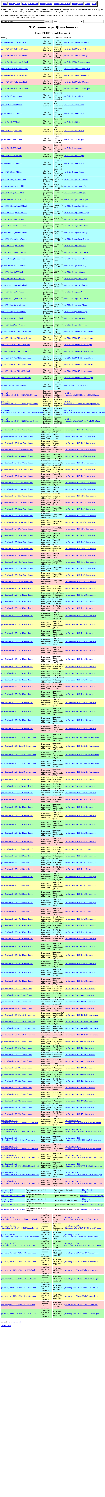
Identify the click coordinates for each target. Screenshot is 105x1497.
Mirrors (87, 4)
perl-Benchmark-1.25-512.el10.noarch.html (17, 780)
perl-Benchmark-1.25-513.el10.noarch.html (17, 667)
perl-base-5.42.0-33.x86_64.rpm (92, 1196)
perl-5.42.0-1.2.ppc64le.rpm (74, 131)
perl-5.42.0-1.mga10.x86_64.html (13, 199)
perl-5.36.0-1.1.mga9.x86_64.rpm (76, 252)
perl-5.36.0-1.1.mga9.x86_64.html (13, 252)
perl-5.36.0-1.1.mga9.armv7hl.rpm (76, 239)
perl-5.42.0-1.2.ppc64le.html (11, 131)
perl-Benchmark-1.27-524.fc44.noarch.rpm (80, 456)
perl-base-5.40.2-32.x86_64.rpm (92, 1205)
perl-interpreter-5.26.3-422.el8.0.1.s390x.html (18, 1305)
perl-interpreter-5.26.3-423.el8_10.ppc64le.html (18, 1261)
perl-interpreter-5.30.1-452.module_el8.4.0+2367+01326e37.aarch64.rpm (82, 1236)
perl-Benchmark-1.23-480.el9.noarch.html (16, 1068)
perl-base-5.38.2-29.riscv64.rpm (91, 1209)
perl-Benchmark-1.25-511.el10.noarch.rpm (80, 849)
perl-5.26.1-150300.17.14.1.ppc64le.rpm (78, 338)
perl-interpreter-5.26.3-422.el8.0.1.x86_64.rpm (81, 1313)
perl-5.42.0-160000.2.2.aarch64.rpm (77, 69)
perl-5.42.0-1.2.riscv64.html (11, 139)
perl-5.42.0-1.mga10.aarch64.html (13, 180)
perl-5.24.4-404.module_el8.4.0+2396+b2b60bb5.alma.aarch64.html (22, 411)
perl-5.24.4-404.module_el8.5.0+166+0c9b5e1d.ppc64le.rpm (82, 403)
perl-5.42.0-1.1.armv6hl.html (11, 163)
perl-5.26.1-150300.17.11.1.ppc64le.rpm (78, 364)
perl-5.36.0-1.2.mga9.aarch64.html (14, 206)
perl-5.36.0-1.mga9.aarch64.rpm (75, 259)
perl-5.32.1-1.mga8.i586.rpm (74, 318)
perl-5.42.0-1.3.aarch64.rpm (74, 96)
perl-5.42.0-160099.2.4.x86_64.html (14, 62)
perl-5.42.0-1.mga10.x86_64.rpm (76, 199)
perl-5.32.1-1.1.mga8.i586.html (12, 292)
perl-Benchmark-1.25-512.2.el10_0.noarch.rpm (82, 737)
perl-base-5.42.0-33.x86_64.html (13, 1196)
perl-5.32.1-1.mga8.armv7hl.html (13, 312)
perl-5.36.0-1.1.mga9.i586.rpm (75, 246)
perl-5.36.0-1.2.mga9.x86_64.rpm (76, 226)
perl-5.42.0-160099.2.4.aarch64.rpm (77, 42)
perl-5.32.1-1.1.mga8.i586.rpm (75, 292)
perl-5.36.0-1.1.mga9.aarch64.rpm (76, 232)
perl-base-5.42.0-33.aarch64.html (7, 1191)
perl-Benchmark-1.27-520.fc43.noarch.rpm (80, 509)
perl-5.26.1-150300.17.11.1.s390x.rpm (78, 371)
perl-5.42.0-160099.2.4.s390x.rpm (76, 55)
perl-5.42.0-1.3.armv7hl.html (11, 113)
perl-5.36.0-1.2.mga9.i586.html (12, 219)
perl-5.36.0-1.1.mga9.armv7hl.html (14, 239)
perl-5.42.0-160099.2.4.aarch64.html (14, 42)
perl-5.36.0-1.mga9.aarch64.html (13, 259)
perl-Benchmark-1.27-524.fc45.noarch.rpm (80, 430)
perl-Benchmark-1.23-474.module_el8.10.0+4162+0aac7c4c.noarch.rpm (83, 1122)
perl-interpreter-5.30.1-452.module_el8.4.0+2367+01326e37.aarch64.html (20, 1236)
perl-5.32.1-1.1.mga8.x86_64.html (13, 298)
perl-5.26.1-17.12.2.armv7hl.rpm (76, 385)
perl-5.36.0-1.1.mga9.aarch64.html (14, 232)
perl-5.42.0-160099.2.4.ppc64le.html (14, 49)
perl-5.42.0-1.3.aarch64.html (11, 96)
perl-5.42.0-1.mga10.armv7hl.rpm (76, 186)
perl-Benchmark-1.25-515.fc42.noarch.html (17, 562)
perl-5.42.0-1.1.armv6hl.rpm (74, 163)
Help (94, 4)
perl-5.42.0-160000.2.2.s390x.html (14, 82)
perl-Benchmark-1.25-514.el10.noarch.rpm (80, 588)
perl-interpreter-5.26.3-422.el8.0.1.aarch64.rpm (81, 1287)
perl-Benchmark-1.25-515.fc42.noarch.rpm (80, 562)
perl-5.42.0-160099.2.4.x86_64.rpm (77, 62)
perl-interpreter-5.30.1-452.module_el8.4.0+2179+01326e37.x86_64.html (19, 1244)
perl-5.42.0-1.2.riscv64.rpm (74, 139)
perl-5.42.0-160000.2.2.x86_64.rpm (77, 88)
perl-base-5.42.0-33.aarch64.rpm (86, 1191)
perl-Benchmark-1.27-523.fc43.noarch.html (17, 483)
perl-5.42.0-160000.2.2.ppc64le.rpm (77, 75)
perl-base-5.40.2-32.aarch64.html (7, 1200)
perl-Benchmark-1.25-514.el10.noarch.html (17, 588)
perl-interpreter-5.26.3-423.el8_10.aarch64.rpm (81, 1253)
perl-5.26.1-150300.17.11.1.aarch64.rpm (78, 358)
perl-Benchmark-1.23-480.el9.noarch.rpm (80, 1068)
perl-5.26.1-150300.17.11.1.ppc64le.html (16, 364)
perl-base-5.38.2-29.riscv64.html (13, 1209)
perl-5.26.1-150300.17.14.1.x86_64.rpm (78, 351)
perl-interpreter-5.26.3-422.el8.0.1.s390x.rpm (81, 1305)
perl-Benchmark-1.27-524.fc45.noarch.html (17, 430)
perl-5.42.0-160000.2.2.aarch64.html (14, 69)
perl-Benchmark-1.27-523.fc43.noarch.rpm (80, 483)
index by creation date (62, 4)
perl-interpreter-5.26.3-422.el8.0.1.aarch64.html (18, 1287)
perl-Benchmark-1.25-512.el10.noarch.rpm (80, 780)
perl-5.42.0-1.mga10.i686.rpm (75, 193)
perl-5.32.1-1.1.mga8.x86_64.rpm (76, 298)
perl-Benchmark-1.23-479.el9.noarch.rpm (80, 1094)
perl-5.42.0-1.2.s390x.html (11, 148)
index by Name (77, 4)
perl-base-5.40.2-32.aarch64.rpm (86, 1200)
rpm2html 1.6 (16, 1322)
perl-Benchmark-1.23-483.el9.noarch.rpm (80, 989)
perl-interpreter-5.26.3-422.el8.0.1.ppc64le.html (18, 1296)
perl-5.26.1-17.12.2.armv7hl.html (13, 385)
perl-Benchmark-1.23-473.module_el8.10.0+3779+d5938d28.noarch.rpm (83, 1156)
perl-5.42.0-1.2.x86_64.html (11, 156)
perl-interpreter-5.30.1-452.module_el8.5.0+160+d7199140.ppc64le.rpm (82, 1227)
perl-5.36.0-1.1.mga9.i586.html (12, 246)
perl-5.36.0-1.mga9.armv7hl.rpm (75, 265)
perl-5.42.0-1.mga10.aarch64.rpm (76, 180)
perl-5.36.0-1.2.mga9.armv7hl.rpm (76, 213)
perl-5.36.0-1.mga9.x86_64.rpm (75, 279)
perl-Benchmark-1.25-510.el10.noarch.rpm (80, 919)
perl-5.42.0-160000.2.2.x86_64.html (14, 88)
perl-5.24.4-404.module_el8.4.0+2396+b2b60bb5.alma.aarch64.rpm (84, 411)
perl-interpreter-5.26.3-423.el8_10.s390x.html (18, 1270)
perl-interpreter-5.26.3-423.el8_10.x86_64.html (18, 1279)
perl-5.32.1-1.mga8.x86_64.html (13, 325)
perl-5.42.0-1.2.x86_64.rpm (74, 156)
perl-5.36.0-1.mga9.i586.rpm (74, 272)
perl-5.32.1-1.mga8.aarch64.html (13, 305)
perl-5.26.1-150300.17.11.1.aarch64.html (16, 358)
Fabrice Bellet (6, 1326)
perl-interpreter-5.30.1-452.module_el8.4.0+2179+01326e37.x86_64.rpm (82, 1244)
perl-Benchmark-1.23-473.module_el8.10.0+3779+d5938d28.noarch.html (20, 1156)
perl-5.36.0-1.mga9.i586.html (12, 272)
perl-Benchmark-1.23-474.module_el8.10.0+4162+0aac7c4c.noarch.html (19, 1122)
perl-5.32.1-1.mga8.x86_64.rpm (75, 325)
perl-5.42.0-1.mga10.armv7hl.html (14, 186)
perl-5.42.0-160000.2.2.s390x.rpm (76, 82)
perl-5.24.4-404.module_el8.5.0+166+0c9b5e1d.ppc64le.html (19, 403)
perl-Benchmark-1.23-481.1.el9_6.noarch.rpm (81, 1015)
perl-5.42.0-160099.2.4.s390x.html (14, 55)
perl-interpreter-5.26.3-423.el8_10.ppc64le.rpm (81, 1261)
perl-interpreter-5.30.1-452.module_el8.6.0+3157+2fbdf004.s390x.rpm (82, 1218)
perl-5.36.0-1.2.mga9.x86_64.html (13, 226)
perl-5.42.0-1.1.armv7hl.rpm (74, 172)
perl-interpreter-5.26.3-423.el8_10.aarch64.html (18, 1253)
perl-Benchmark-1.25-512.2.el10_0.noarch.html (18, 737)
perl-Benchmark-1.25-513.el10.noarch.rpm (80, 667)
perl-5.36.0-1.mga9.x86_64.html (13, 279)
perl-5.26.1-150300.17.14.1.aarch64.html (16, 331)
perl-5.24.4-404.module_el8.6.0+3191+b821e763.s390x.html (19, 394)
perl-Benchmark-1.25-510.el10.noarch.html (17, 919)
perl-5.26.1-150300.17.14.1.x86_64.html (16, 351)
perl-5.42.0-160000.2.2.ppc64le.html (14, 75)
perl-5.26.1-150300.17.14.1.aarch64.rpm (78, 331)
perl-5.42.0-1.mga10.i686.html (12, 193)
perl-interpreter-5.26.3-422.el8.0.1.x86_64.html (18, 1313)
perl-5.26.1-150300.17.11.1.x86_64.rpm (78, 378)
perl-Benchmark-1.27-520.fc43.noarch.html (17, 509)
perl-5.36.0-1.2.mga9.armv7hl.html (14, 213)
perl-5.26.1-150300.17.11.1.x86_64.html (16, 378)
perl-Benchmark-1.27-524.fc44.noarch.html (17, 456)
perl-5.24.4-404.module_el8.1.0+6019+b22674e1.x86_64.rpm (82, 420)
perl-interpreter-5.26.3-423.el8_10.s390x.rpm (81, 1270)
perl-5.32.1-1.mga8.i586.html (12, 318)
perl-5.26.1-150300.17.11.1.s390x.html (15, 371)
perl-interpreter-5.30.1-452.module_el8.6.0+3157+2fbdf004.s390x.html (19, 1218)
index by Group (14, 4)
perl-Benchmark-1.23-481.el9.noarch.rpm (80, 1041)
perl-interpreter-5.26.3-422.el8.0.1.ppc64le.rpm (81, 1296)
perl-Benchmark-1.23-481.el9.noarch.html (16, 1041)
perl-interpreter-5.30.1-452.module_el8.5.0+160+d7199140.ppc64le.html (19, 1227)
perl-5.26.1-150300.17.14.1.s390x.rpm (78, 345)
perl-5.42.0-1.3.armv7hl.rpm (74, 113)
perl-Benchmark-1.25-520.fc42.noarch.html (17, 535)
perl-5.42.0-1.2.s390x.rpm (73, 148)
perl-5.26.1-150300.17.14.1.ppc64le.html (16, 338)
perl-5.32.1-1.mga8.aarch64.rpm (75, 305)
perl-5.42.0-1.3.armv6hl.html (11, 105)
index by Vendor (46, 4)
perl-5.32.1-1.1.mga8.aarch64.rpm (76, 285)
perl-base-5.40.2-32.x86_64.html (13, 1205)
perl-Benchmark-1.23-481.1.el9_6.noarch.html (18, 1015)
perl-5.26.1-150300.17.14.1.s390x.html (15, 345)
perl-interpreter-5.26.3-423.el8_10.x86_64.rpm (81, 1279)
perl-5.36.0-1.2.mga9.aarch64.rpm (76, 206)
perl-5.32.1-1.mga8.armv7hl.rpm (75, 312)
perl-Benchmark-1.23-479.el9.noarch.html (16, 1094)
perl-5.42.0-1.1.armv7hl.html (11, 172)
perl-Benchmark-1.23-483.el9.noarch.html (16, 989)
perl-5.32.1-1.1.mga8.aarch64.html (14, 285)
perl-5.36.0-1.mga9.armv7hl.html (13, 265)
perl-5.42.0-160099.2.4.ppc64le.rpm (77, 49)
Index (5, 4)
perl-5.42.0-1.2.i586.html (10, 122)
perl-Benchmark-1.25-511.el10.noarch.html (17, 849)
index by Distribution (30, 4)
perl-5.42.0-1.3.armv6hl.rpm (74, 105)
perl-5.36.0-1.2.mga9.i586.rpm (75, 219)
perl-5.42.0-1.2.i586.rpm (73, 122)
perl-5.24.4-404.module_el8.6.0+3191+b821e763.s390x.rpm (81, 394)
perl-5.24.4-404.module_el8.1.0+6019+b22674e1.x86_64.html (19, 420)
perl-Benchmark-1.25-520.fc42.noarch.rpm (80, 535)
